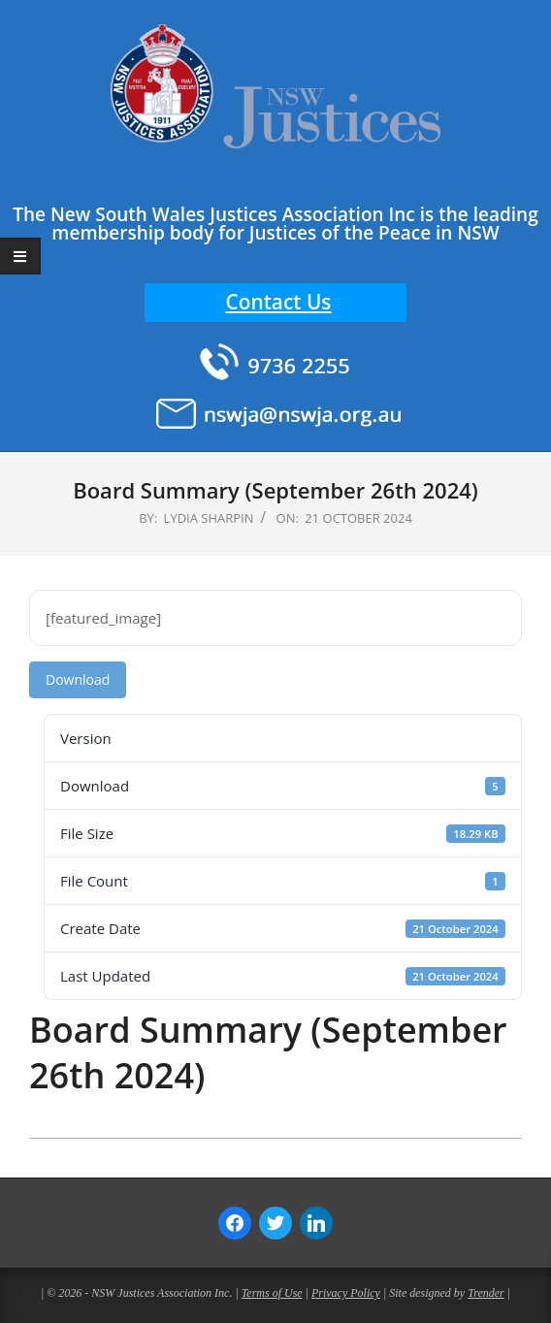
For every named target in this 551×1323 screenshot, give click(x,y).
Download (78, 679)
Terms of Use (272, 1293)
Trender (486, 1293)
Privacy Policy (345, 1293)
